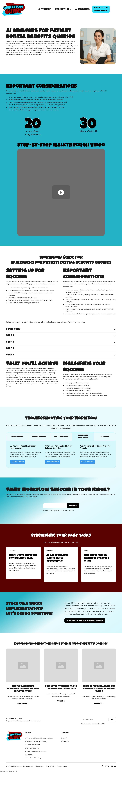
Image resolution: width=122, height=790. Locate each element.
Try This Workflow (18, 461)
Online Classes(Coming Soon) (101, 9)
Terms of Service (51, 766)
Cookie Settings (62, 766)
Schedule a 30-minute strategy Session (85, 621)
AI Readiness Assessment (32, 744)
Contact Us (64, 738)
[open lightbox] (61, 192)
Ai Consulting (82, 9)
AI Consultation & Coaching (33, 758)
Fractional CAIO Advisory (32, 748)
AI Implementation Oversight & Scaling (36, 741)
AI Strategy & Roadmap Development (36, 751)
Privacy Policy (40, 766)
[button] (63, 9)
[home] (13, 9)
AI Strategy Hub (65, 741)
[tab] (17, 436)
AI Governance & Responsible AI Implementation (39, 738)
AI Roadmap (45, 9)
